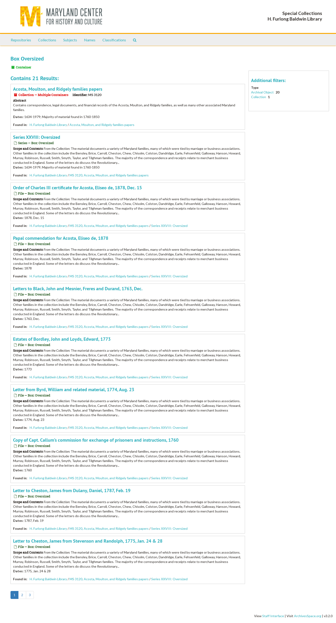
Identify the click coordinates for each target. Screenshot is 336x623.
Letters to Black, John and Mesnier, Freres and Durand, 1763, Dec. (78, 289)
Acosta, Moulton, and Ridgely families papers (57, 89)
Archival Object (262, 92)
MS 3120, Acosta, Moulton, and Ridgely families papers (109, 175)
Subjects (70, 40)
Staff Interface (273, 616)
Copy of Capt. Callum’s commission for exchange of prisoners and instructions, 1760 (95, 440)
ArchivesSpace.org (307, 616)
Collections (47, 40)
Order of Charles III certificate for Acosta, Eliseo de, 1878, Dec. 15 (77, 188)
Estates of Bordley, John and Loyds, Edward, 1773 (62, 339)
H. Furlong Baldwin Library (48, 125)
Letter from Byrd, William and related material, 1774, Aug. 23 (73, 390)
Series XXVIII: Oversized (36, 137)
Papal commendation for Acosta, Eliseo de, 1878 (60, 238)
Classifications (114, 40)
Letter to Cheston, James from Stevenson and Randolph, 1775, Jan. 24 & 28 (87, 541)
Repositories (21, 40)
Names (89, 40)
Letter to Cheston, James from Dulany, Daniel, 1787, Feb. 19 (71, 490)
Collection (259, 97)
